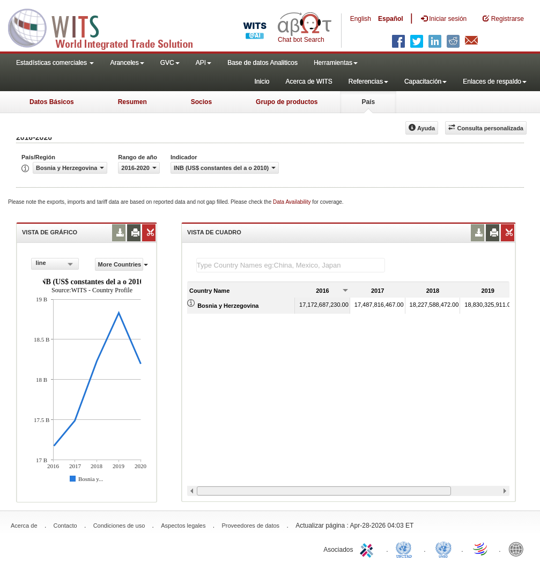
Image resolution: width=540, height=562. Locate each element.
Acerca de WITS (308, 81)
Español (390, 19)
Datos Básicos (51, 102)
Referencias (368, 81)
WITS (107, 27)
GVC (170, 62)
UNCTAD (406, 548)
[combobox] (55, 264)
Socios (201, 102)
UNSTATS (443, 548)
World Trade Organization (481, 548)
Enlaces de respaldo (495, 81)
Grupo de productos (286, 102)
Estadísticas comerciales (55, 62)
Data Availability (292, 202)
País (368, 102)
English (360, 19)
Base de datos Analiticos (262, 62)
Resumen (132, 102)
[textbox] (290, 265)
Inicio (261, 81)
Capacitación (425, 81)
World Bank (518, 548)
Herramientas (336, 62)
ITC (368, 548)
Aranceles (127, 62)
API (203, 62)
